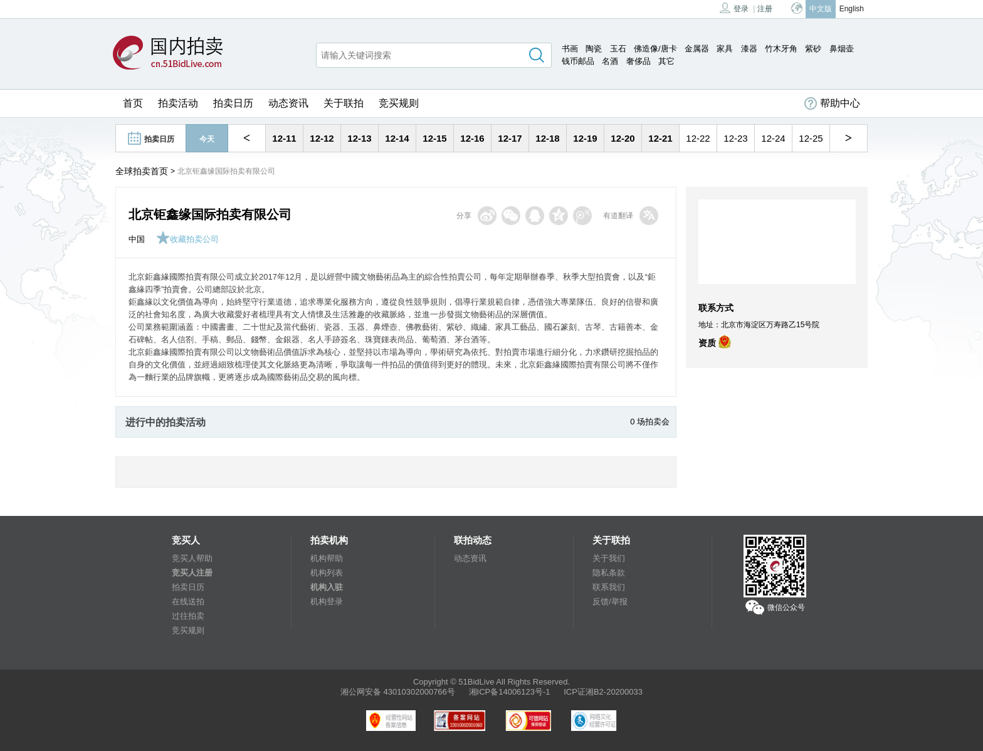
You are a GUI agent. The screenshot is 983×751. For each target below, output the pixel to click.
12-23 (735, 138)
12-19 (585, 138)
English (851, 8)
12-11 (284, 138)
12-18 (547, 138)
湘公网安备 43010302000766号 (397, 691)
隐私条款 (608, 572)
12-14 (397, 138)
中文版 (820, 8)
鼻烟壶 (841, 48)
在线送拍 (188, 601)
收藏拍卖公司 (187, 239)
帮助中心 (832, 103)
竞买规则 (399, 103)
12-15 (434, 138)
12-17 (510, 138)
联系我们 (608, 587)
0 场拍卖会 (650, 421)
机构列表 (326, 572)
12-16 (472, 138)
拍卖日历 (233, 103)
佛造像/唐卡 (655, 48)
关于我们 (608, 558)
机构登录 (326, 601)
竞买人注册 (192, 572)
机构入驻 (326, 587)
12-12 (322, 138)
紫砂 (813, 48)
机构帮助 (326, 558)
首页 (133, 103)
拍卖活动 (178, 103)
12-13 (359, 138)
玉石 (618, 48)
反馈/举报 (610, 601)
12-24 (773, 138)
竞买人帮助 (192, 558)
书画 (570, 48)
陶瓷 (594, 48)
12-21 (660, 138)
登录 (734, 8)
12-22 (698, 138)
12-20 (622, 138)
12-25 (811, 138)
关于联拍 (343, 103)
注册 (764, 8)
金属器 (697, 48)
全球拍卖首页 (141, 171)
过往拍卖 (188, 616)
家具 (725, 48)
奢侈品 (638, 61)
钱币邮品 (578, 61)
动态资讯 (288, 103)
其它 (666, 61)
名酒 (610, 61)
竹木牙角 (781, 48)
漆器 (749, 48)
